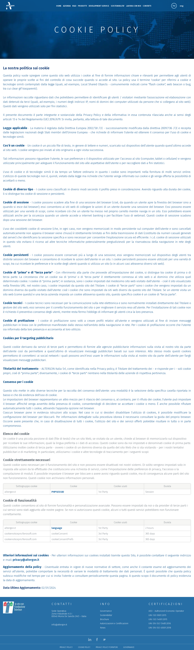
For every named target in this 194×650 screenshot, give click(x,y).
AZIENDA (67, 6)
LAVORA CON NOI (133, 6)
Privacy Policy (66, 647)
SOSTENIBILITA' (118, 6)
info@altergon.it (59, 624)
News (102, 627)
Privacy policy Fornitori (107, 647)
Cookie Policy (84, 647)
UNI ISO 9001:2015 (157, 615)
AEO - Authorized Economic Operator (166, 611)
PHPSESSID (58, 491)
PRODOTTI (82, 6)
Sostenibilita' (106, 615)
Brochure (104, 619)
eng (181, 6)
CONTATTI (147, 6)
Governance (106, 611)
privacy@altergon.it (26, 560)
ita (174, 6)
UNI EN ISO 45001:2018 (160, 627)
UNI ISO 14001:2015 (158, 619)
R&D (74, 6)
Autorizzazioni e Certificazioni (114, 623)
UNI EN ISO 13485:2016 (160, 623)
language (57, 528)
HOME (58, 6)
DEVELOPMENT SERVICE (99, 6)
